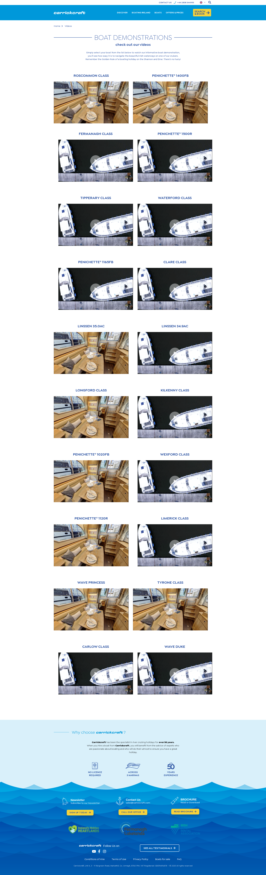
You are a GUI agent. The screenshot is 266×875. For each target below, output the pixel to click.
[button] (91, 102)
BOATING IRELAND (141, 12)
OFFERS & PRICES (174, 12)
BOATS (158, 12)
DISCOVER (122, 12)
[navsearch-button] (209, 2)
